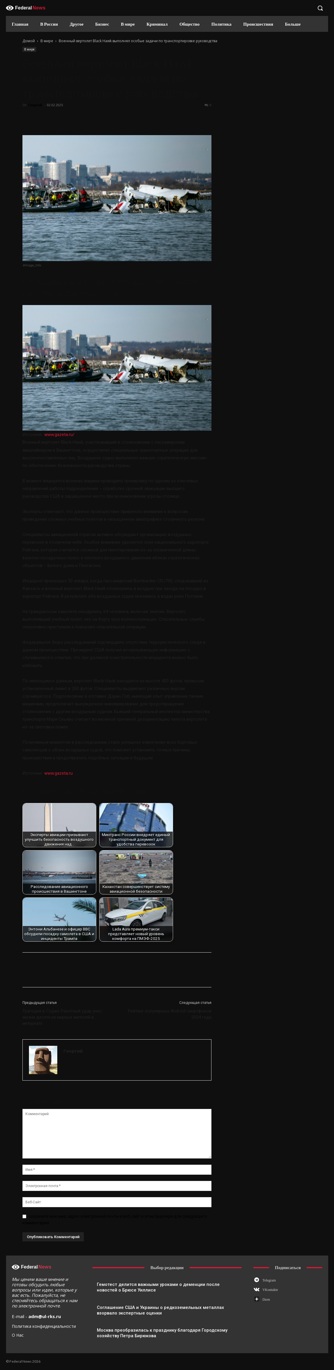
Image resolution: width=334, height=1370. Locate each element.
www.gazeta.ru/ (59, 434)
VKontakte (270, 1290)
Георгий (35, 105)
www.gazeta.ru (58, 773)
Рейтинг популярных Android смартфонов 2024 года (169, 1014)
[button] (320, 8)
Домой (28, 40)
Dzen (266, 1299)
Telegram (269, 1280)
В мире (46, 40)
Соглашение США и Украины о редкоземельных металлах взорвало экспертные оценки (160, 1310)
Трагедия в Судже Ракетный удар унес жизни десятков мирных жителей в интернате (62, 1017)
